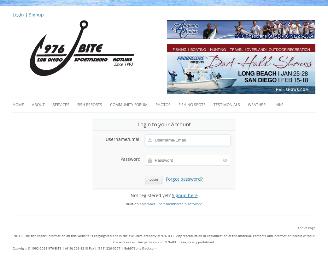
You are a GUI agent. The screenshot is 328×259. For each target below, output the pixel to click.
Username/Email (123, 139)
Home (18, 104)
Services (61, 104)
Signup (36, 15)
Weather (257, 104)
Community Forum (129, 104)
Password (130, 159)
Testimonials (227, 104)
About (38, 104)
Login (18, 15)
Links (278, 104)
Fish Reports (89, 104)
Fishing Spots (192, 104)
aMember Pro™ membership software (171, 204)
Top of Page (306, 228)
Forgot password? (184, 179)
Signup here (185, 195)
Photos (163, 104)
